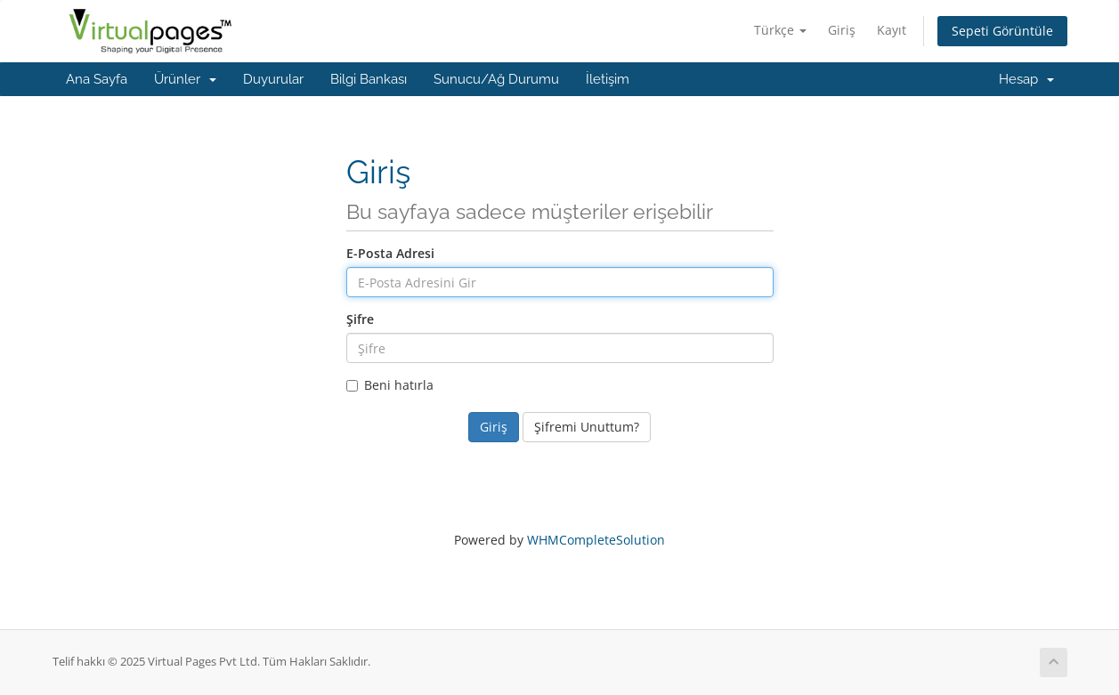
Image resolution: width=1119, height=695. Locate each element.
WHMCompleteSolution (596, 539)
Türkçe (780, 29)
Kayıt (891, 29)
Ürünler (185, 79)
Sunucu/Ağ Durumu (496, 79)
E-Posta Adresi (390, 253)
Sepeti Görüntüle (1002, 30)
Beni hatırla (390, 384)
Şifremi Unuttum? (586, 426)
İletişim (607, 79)
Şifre (360, 319)
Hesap (1026, 79)
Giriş (841, 29)
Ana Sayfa (96, 79)
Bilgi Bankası (368, 79)
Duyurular (273, 79)
